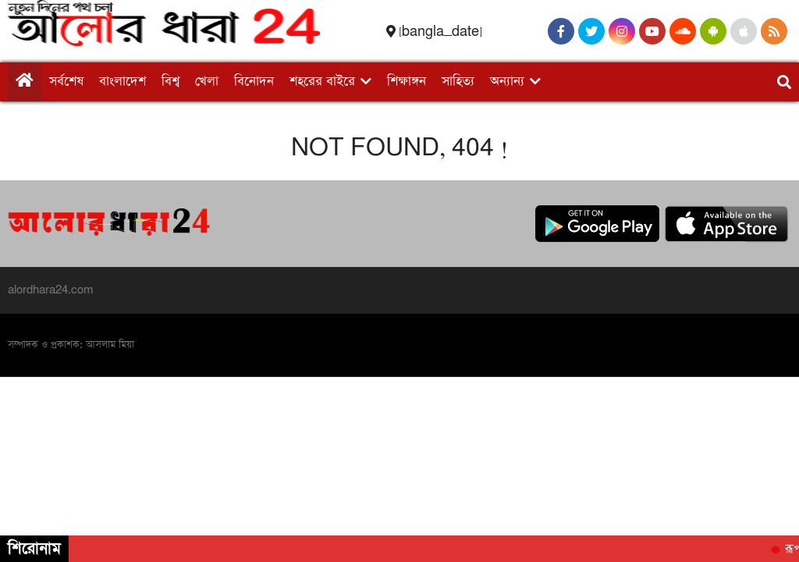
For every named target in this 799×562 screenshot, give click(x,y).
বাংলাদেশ (122, 82)
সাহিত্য (458, 82)
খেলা (206, 82)
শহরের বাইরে (322, 82)
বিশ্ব (170, 82)
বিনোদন (254, 82)
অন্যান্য (507, 82)
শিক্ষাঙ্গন (406, 82)
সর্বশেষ (66, 82)
